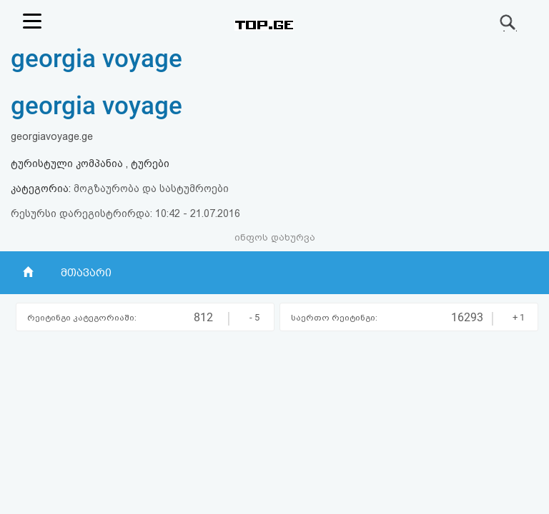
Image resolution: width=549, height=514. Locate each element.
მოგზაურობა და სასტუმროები (151, 188)
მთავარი (86, 272)
